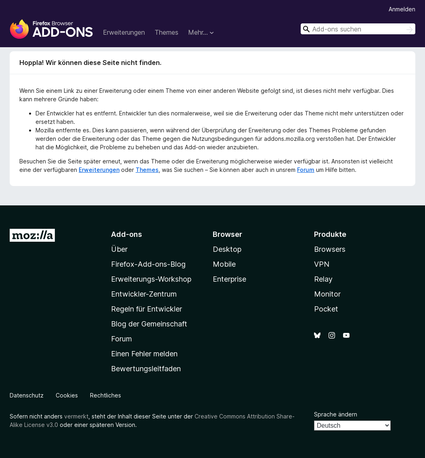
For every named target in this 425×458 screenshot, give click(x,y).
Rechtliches (105, 395)
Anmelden (402, 9)
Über (119, 249)
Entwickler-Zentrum (144, 294)
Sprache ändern (335, 414)
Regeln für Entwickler (146, 309)
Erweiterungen (124, 32)
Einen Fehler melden (144, 353)
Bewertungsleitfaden (146, 368)
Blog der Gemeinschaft (149, 324)
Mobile (224, 264)
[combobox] (358, 28)
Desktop (227, 249)
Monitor (327, 294)
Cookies (67, 395)
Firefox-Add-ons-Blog (148, 264)
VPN (321, 264)
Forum (305, 169)
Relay (323, 279)
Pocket (326, 309)
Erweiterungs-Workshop (151, 279)
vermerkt (76, 416)
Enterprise (229, 279)
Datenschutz (27, 395)
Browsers (329, 249)
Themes (166, 32)
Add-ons (126, 234)
